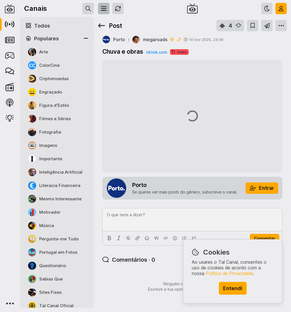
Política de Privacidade (229, 273)
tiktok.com (156, 52)
